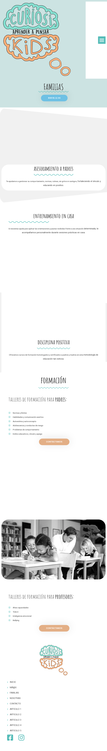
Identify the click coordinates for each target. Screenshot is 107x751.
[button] (102, 40)
